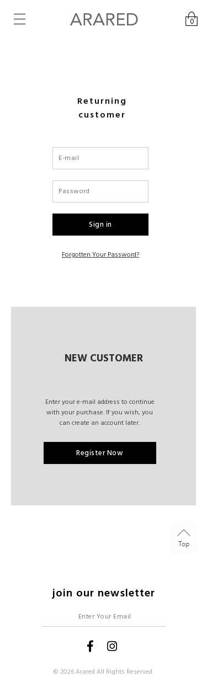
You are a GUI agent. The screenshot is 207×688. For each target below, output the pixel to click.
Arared (85, 671)
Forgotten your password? (100, 254)
